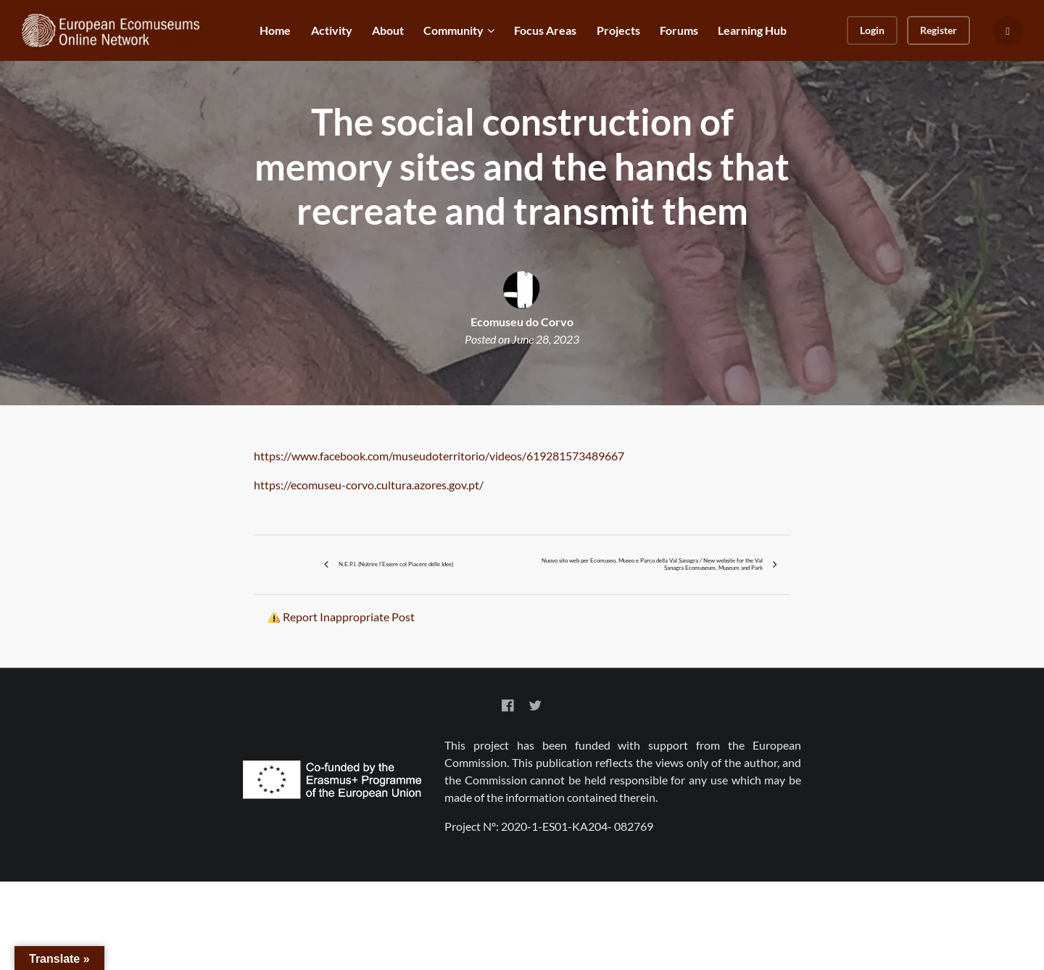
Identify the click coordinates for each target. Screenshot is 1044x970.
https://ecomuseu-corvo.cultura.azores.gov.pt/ (370, 485)
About (388, 30)
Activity (331, 30)
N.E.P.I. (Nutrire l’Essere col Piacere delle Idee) (394, 608)
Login (872, 30)
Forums (679, 30)
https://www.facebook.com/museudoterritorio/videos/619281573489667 (439, 456)
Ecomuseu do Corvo (522, 321)
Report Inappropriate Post (349, 704)
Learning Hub (752, 30)
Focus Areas (545, 30)
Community (453, 30)
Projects (618, 30)
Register (938, 30)
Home (275, 30)
